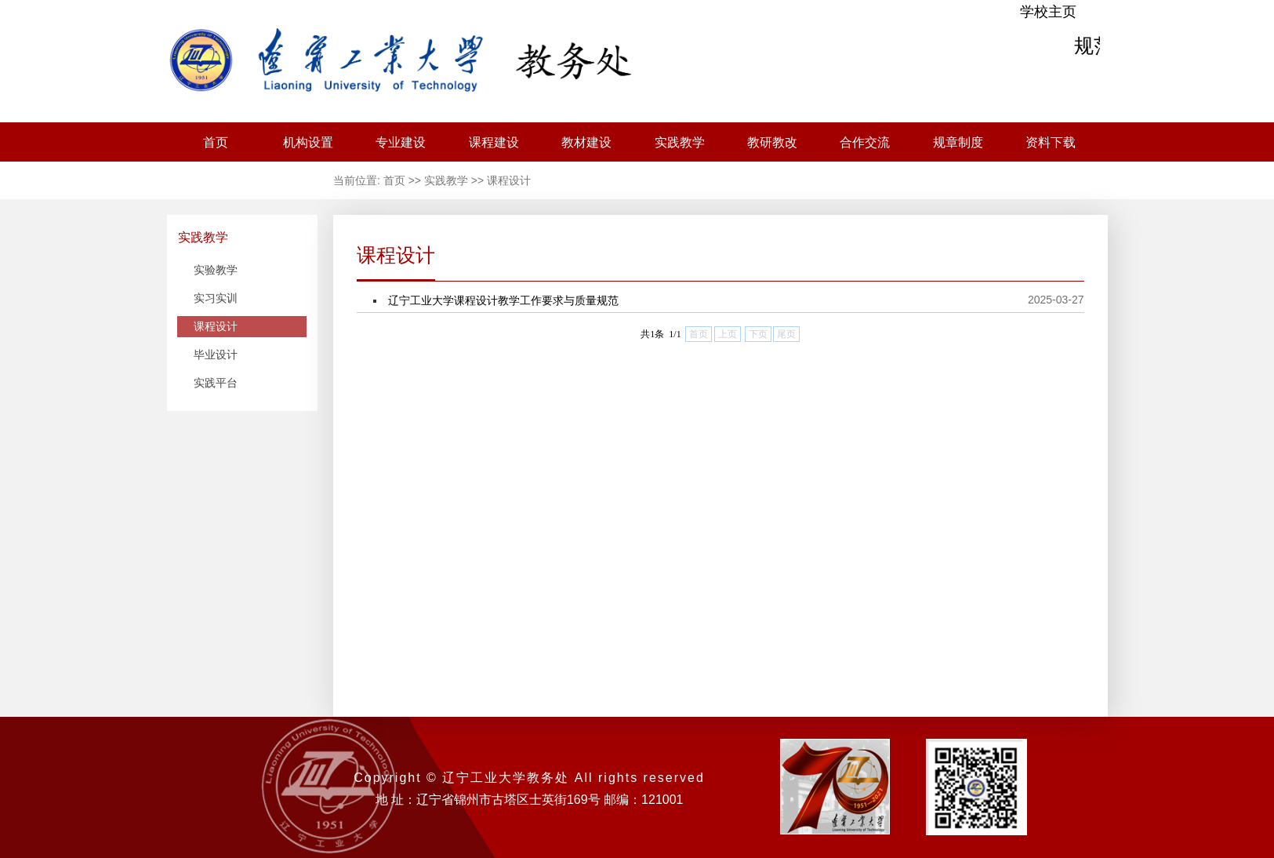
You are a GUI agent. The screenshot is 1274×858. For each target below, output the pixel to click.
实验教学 (216, 270)
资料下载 (1050, 142)
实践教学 (680, 142)
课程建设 (494, 142)
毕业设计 (216, 354)
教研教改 (772, 142)
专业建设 (401, 142)
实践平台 (216, 382)
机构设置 (308, 142)
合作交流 (865, 142)
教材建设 (586, 142)
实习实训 (216, 298)
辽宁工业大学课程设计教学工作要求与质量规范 (503, 300)
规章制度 (958, 142)
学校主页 (1048, 12)
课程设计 (509, 180)
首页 (215, 142)
